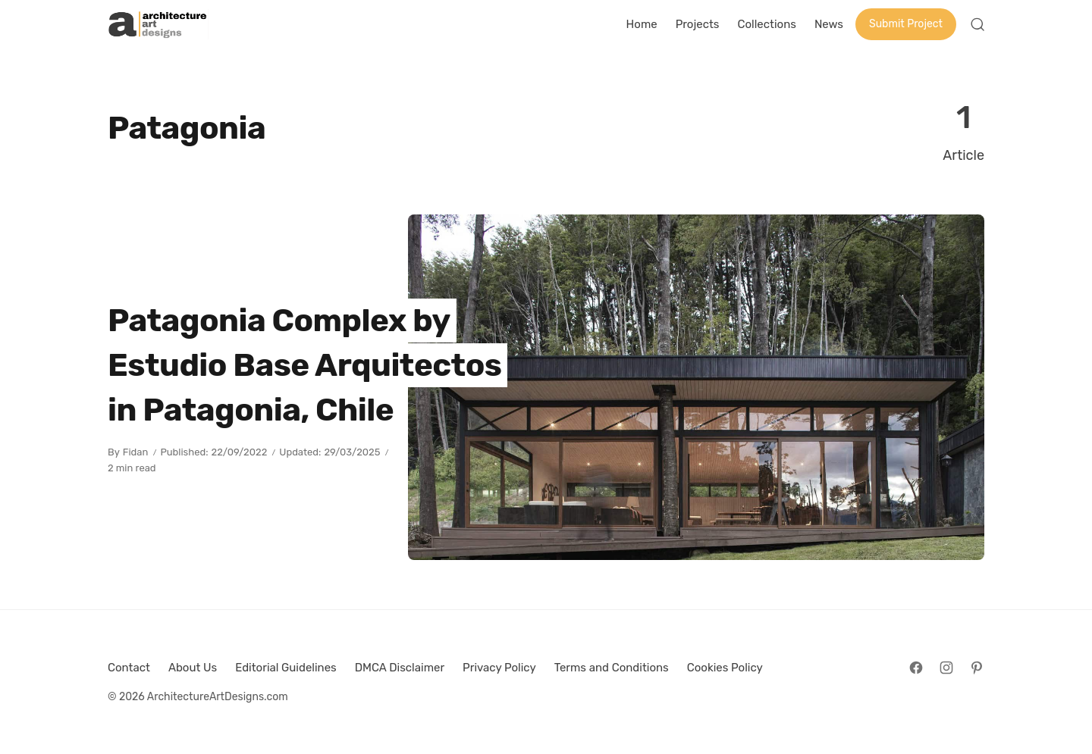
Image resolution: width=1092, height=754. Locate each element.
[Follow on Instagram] (946, 667)
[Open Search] (977, 24)
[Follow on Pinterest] (976, 667)
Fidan (136, 452)
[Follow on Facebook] (916, 667)
